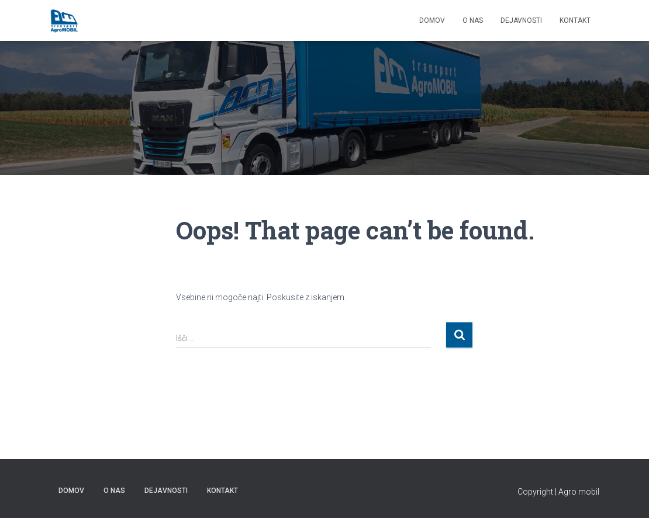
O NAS (472, 20)
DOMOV (432, 20)
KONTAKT (575, 20)
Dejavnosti (521, 20)
